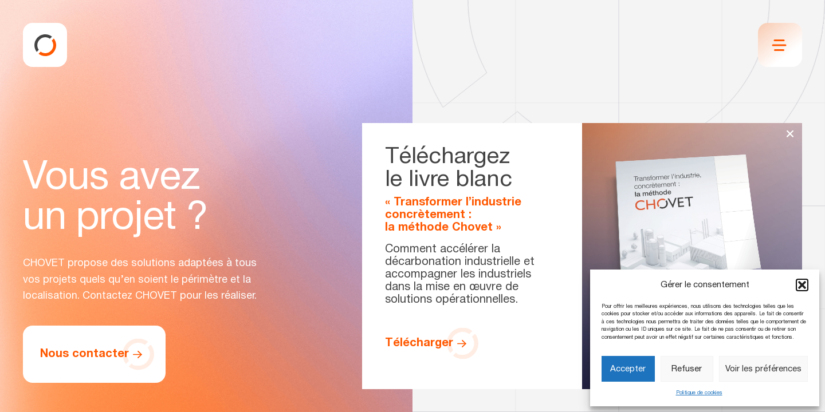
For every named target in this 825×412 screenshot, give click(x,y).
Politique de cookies (699, 393)
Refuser (686, 369)
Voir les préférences (763, 369)
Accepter (628, 369)
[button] (802, 285)
